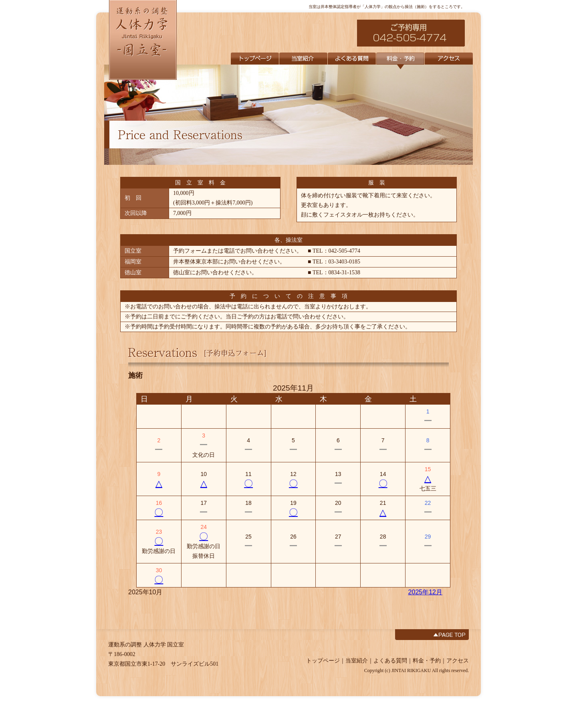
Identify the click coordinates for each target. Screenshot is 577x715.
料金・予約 (427, 661)
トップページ (323, 661)
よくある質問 (390, 661)
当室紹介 (356, 661)
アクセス (457, 661)
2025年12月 (425, 592)
